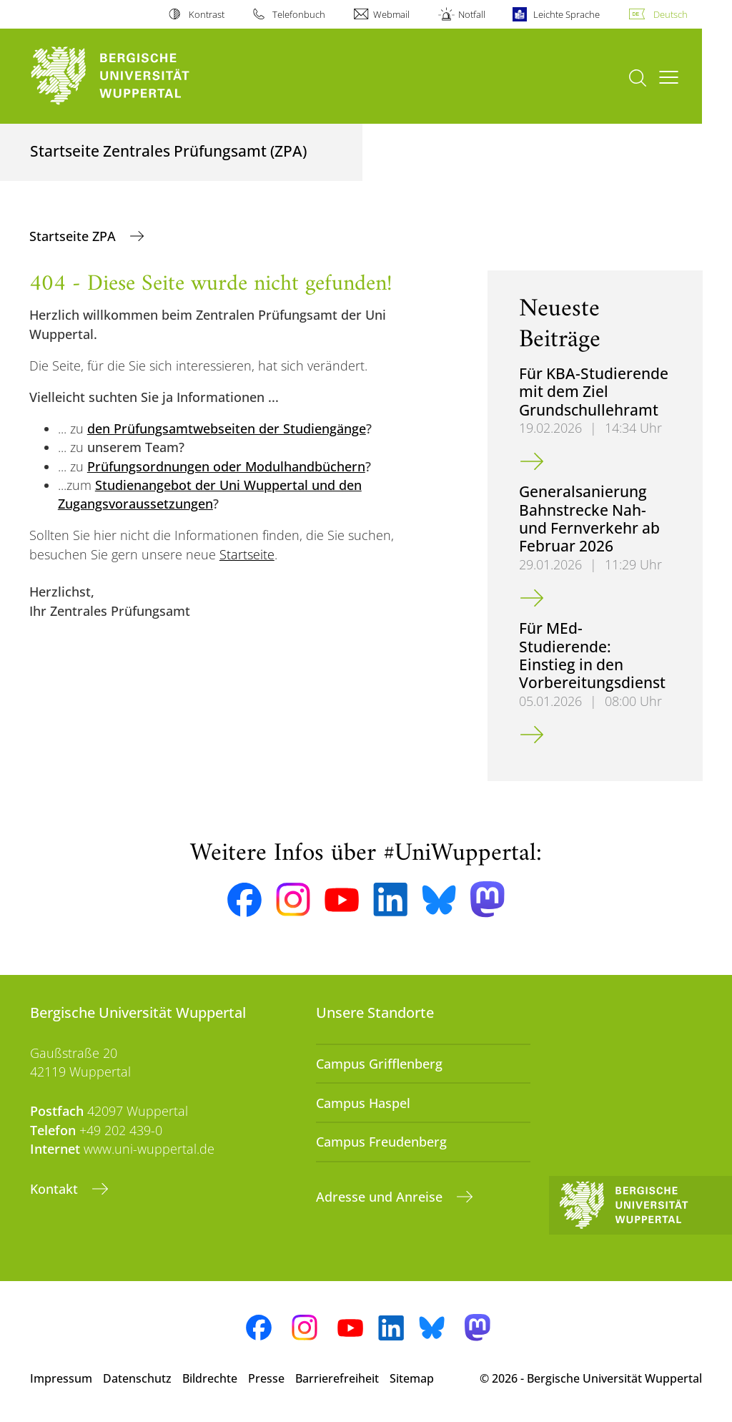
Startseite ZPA (74, 236)
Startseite (246, 554)
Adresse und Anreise (381, 1196)
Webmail (391, 14)
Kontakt (55, 1188)
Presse (266, 1378)
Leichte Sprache (566, 14)
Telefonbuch (298, 14)
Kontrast (206, 14)
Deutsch (670, 14)
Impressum (61, 1378)
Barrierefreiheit (337, 1378)
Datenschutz (137, 1378)
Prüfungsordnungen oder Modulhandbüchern (226, 466)
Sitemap (412, 1378)
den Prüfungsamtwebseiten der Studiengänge (226, 428)
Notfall (471, 14)
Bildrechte (209, 1378)
